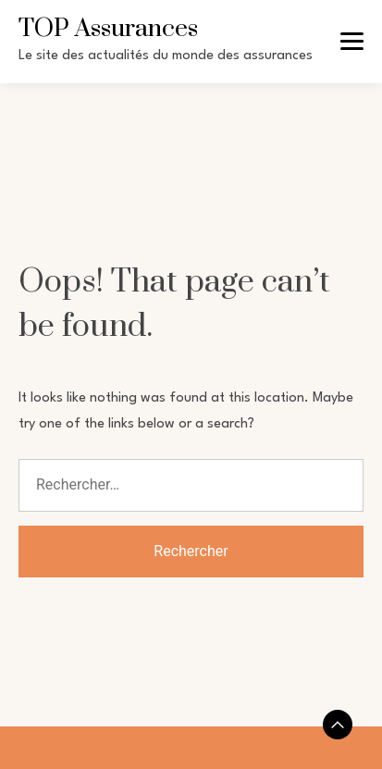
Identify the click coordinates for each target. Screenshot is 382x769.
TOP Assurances (108, 28)
